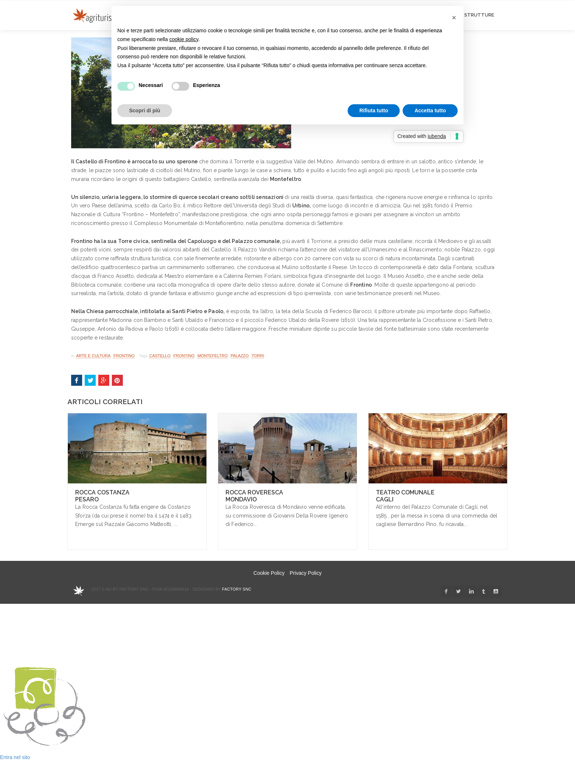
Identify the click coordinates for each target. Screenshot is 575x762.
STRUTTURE (479, 15)
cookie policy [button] (183, 39)
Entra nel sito (15, 757)
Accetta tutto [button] (430, 110)
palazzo (240, 355)
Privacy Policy (306, 573)
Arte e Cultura (93, 355)
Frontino (123, 355)
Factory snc (237, 589)
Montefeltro (212, 355)
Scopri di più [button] (144, 110)
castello (159, 355)
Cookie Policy (269, 573)
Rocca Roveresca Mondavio (254, 496)
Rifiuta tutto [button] (373, 110)
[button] (454, 17)
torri (258, 355)
